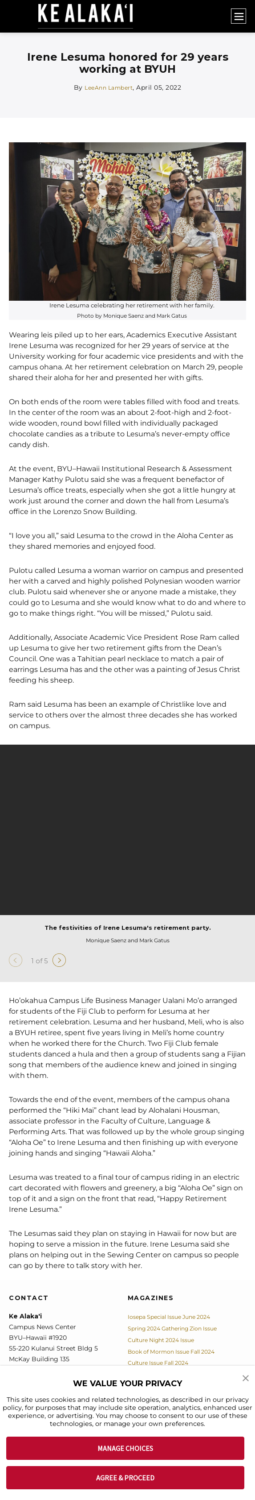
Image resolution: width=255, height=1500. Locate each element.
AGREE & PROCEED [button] (125, 1477)
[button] (246, 1378)
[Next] (59, 960)
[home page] (90, 16)
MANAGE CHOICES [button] (125, 1448)
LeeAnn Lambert (108, 87)
